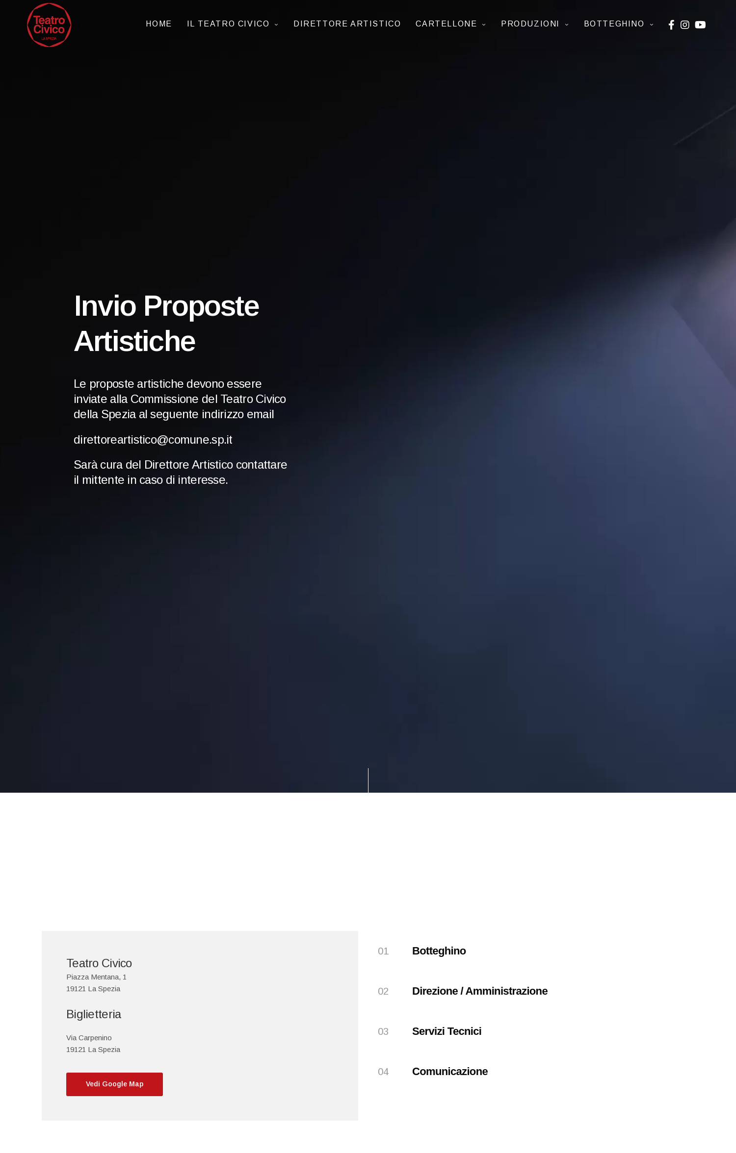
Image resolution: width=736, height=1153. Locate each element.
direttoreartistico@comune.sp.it (153, 439)
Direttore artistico (347, 24)
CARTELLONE (446, 24)
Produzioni (530, 24)
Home (159, 24)
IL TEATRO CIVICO (228, 24)
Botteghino (614, 24)
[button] (114, 1084)
